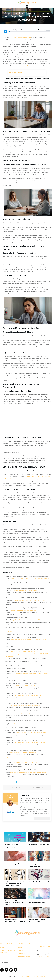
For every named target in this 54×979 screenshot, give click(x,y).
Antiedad (20, 950)
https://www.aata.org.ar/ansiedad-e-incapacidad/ (25, 723)
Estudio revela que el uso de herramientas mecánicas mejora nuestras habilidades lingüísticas (15, 841)
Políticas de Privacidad (25, 976)
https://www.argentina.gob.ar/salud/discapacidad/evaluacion (29, 695)
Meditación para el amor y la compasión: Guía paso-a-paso (39, 897)
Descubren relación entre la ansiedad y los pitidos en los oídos (39, 841)
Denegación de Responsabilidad (40, 976)
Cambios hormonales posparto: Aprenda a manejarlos (15, 860)
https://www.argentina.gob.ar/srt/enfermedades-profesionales (29, 600)
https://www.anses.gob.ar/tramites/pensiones (23, 713)
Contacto (2, 947)
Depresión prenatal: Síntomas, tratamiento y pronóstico (39, 915)
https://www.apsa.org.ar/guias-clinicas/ (21, 663)
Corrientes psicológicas (24, 956)
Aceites (20, 947)
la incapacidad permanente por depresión (20, 37)
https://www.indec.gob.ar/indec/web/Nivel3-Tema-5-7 (25, 762)
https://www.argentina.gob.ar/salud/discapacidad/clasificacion (29, 742)
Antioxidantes (22, 953)
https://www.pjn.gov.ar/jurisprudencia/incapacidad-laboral (25, 705)
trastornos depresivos (17, 135)
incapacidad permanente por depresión (31, 65)
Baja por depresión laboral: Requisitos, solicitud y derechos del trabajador (15, 897)
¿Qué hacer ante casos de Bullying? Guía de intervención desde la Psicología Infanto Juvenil (15, 878)
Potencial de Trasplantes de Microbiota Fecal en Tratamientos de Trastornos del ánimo (39, 860)
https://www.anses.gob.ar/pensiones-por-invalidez (24, 590)
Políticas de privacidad (6, 944)
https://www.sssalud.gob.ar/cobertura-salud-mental (23, 752)
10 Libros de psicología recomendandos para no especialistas (15, 915)
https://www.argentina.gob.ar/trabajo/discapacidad (23, 610)
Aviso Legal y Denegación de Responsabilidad (7, 951)
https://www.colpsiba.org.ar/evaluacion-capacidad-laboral (31, 732)
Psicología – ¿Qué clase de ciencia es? (39, 878)
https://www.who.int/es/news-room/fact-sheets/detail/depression (28, 620)
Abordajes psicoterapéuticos (25, 944)
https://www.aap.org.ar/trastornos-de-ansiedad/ (23, 685)
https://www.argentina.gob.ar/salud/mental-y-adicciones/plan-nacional (28, 772)
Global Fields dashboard (45, 946)
